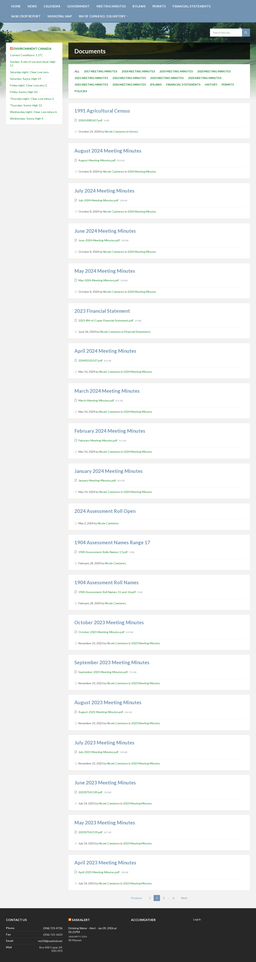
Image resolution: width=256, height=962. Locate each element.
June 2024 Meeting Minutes (105, 231)
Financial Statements (183, 84)
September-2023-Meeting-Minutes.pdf (103, 672)
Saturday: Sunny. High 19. (26, 78)
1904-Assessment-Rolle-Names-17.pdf (103, 552)
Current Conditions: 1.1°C (26, 55)
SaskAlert (81, 920)
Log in (197, 919)
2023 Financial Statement (102, 311)
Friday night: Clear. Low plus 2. (28, 85)
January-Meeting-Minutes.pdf (97, 480)
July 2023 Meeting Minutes (104, 742)
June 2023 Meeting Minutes (105, 782)
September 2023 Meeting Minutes (111, 662)
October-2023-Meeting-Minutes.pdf (101, 632)
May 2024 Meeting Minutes (104, 271)
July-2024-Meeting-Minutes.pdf (98, 200)
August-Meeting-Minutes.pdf (97, 160)
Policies (81, 91)
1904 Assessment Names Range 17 (112, 542)
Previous (136, 898)
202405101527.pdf (90, 360)
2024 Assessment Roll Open (105, 511)
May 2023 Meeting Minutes (104, 822)
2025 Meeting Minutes (91, 84)
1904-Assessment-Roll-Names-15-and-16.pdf (107, 592)
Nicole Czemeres (115, 131)
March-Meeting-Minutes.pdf (96, 400)
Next (184, 898)
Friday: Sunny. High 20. (24, 92)
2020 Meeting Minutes (214, 71)
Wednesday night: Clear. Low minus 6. (33, 112)
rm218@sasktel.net (50, 941)
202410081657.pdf (90, 120)
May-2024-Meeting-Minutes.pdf (98, 280)
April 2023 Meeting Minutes (105, 862)
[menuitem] (16, 6)
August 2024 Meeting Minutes (107, 151)
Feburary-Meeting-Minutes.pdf (98, 440)
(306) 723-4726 (52, 928)
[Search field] (230, 33)
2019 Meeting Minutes (176, 71)
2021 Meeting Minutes (91, 78)
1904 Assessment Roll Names (106, 582)
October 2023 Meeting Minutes (109, 622)
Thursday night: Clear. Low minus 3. (32, 98)
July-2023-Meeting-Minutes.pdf (98, 752)
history (211, 84)
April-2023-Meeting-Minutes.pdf (99, 872)
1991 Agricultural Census (102, 111)
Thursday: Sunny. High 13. (26, 105)
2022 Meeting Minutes (129, 78)
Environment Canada (32, 48)
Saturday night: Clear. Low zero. (29, 72)
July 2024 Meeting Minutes (104, 191)
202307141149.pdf (90, 792)
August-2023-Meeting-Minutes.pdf (101, 712)
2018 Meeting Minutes (138, 71)
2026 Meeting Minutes (129, 84)
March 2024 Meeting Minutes (107, 391)
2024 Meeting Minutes (204, 78)
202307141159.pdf (90, 832)
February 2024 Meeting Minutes (109, 431)
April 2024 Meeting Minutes (105, 351)
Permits (228, 84)
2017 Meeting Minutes (100, 71)
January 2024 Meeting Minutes (108, 471)
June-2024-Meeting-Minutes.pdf (99, 240)
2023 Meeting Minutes (167, 78)
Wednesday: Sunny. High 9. (27, 118)
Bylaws (156, 84)
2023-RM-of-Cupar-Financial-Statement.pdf (106, 320)
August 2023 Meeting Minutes (107, 702)
